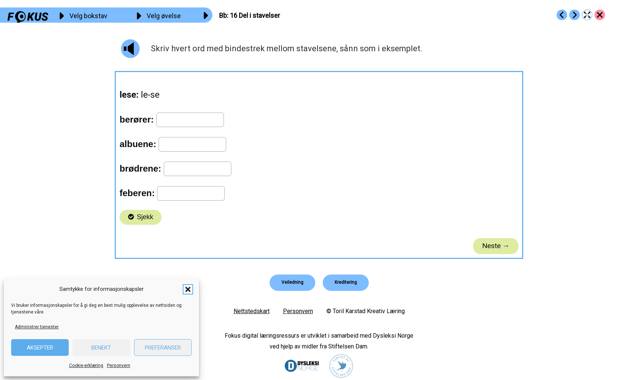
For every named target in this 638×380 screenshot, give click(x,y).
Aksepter (40, 347)
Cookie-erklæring (86, 365)
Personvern (118, 365)
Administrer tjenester (37, 326)
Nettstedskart (252, 311)
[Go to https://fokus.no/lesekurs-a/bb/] (599, 15)
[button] (188, 289)
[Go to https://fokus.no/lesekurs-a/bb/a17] (574, 15)
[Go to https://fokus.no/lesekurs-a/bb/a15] (562, 15)
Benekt (101, 347)
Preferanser (163, 347)
